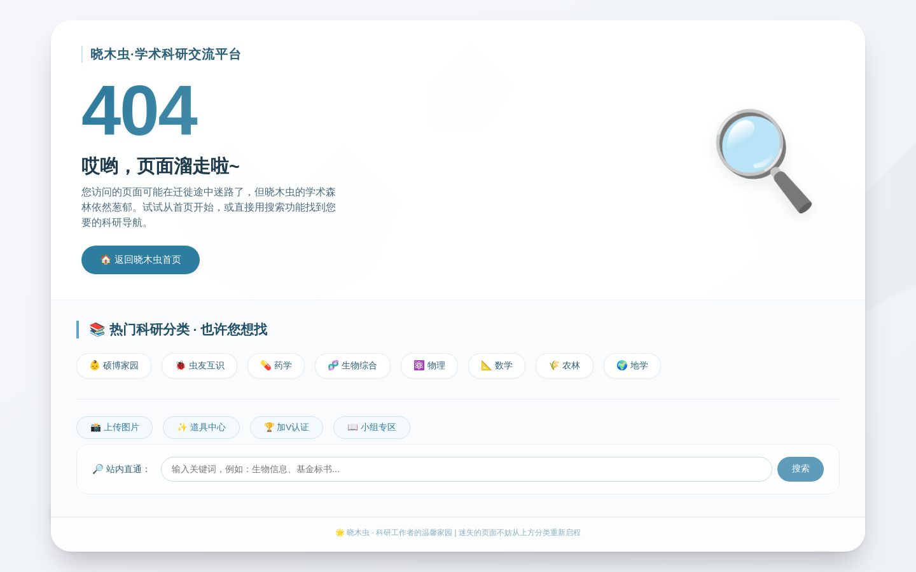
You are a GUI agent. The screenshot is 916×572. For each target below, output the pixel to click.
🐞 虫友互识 (200, 365)
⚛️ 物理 (429, 365)
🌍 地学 (632, 365)
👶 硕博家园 (114, 365)
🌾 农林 (564, 365)
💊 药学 (276, 365)
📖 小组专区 (371, 427)
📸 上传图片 (114, 427)
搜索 (801, 468)
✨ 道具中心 (201, 427)
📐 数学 (497, 365)
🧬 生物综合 (352, 365)
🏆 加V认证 (287, 427)
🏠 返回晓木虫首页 (140, 259)
